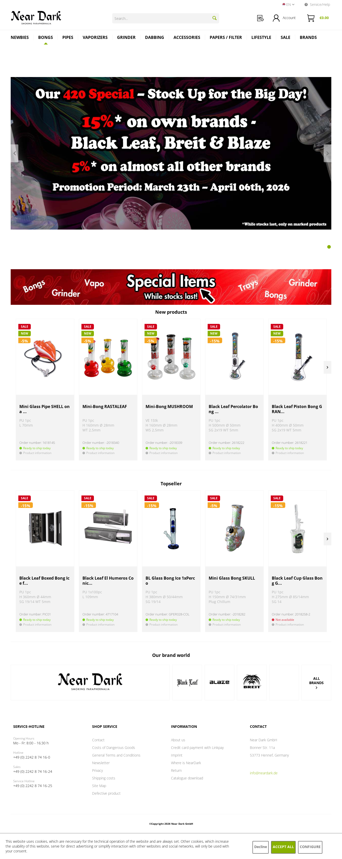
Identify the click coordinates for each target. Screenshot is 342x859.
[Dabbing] (154, 38)
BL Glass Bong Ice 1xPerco (170, 581)
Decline (260, 846)
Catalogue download (187, 778)
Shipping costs (103, 778)
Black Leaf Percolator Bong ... (233, 409)
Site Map (99, 785)
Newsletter (101, 762)
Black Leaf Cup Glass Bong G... (297, 581)
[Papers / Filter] (226, 38)
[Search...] (165, 18)
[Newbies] (20, 38)
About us (178, 739)
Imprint (176, 755)
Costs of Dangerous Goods (113, 747)
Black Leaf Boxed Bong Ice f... (44, 581)
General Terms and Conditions (116, 755)
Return (176, 770)
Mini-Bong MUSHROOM (169, 406)
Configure (310, 846)
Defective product (106, 793)
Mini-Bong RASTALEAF (104, 406)
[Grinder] (126, 38)
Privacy (97, 770)
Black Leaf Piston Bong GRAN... (297, 409)
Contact (98, 739)
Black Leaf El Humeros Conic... (108, 581)
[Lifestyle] (261, 38)
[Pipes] (68, 38)
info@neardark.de (264, 773)
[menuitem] (260, 18)
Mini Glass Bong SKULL (232, 578)
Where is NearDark (186, 762)
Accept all (283, 846)
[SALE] (285, 38)
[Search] (214, 18)
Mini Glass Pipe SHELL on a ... (44, 409)
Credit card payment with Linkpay (197, 747)
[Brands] (308, 38)
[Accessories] (187, 38)
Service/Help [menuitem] (317, 4)
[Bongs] (46, 37)
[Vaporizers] (95, 38)
